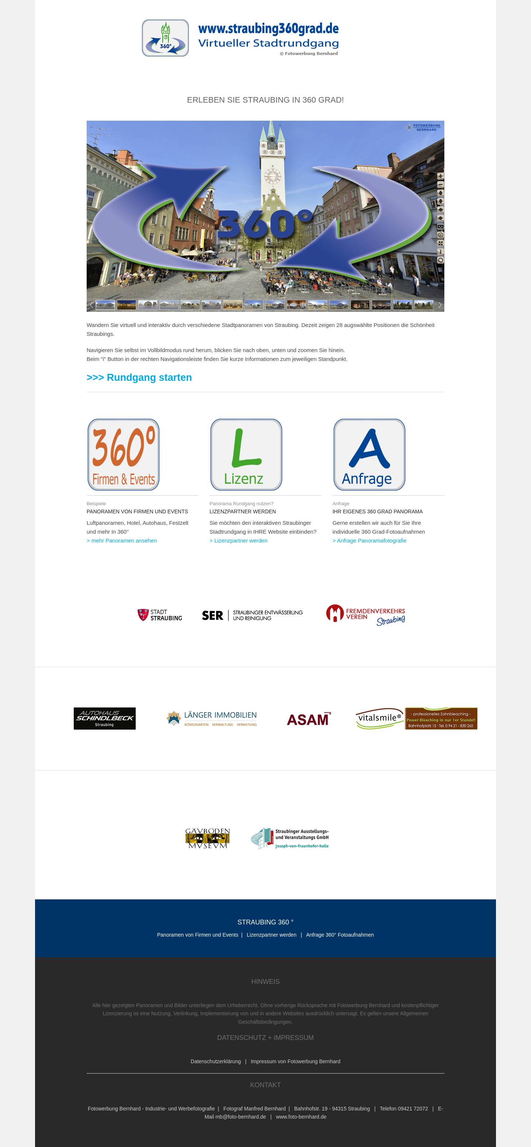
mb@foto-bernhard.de (240, 1117)
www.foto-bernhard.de (301, 1117)
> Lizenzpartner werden (238, 540)
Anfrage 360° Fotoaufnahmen (340, 935)
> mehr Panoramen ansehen (122, 540)
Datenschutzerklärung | (221, 1061)
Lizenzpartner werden (272, 935)
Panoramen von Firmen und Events (197, 935)
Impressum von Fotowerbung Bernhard (295, 1061)
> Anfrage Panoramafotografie (370, 540)
